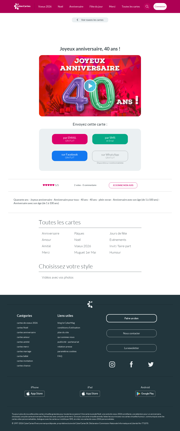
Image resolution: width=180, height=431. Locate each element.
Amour (46, 239)
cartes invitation (25, 361)
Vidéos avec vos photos (57, 277)
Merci (46, 252)
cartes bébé (22, 356)
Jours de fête (118, 233)
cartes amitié (23, 342)
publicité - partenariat (68, 342)
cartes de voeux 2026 (27, 323)
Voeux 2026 (82, 246)
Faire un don (131, 318)
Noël (77, 239)
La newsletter (131, 348)
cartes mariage (24, 351)
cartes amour (23, 337)
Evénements (118, 239)
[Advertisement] (13, 93)
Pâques (79, 233)
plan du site (63, 332)
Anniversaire (50, 233)
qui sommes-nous (66, 337)
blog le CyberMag (66, 323)
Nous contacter (131, 333)
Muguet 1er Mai (85, 252)
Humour (115, 252)
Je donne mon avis (123, 185)
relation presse (65, 346)
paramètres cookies (67, 351)
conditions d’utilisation (69, 327)
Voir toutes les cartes (90, 20)
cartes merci (23, 346)
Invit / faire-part (120, 246)
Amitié (46, 246)
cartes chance (23, 365)
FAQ (60, 356)
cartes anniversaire (26, 332)
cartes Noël (22, 327)
